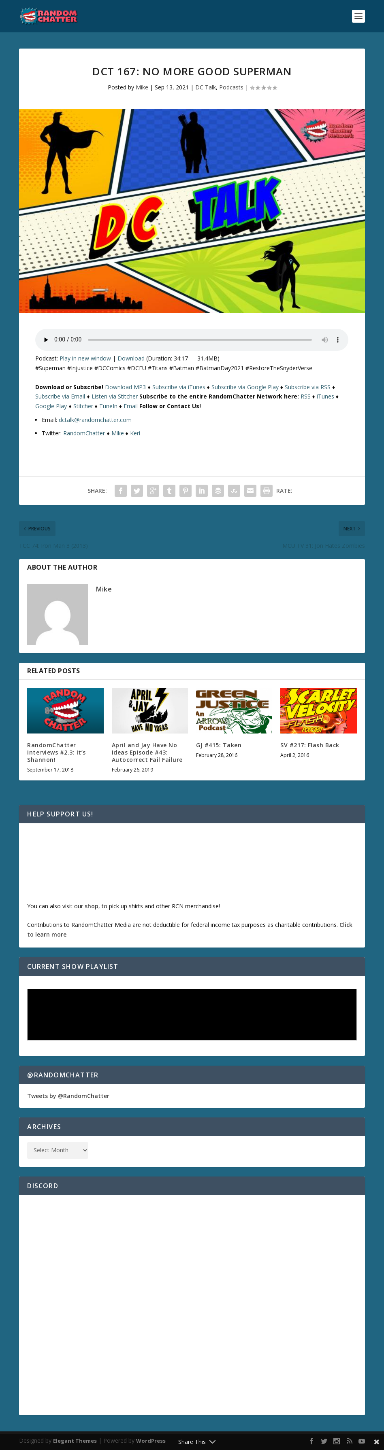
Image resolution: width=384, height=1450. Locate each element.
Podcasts (231, 87)
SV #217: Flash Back (309, 745)
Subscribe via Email (60, 396)
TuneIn (108, 406)
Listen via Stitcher (115, 396)
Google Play (51, 406)
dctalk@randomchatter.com (95, 420)
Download (131, 358)
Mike (142, 87)
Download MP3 (125, 387)
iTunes (325, 396)
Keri (135, 433)
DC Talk (205, 87)
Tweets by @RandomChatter (68, 1096)
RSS (306, 396)
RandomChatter (84, 433)
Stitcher (83, 406)
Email (131, 406)
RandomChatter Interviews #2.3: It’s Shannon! (56, 752)
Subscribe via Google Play (245, 387)
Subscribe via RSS (308, 387)
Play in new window (85, 358)
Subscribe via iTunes (178, 387)
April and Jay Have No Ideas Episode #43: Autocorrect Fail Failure (147, 752)
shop (91, 906)
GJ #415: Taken (218, 745)
